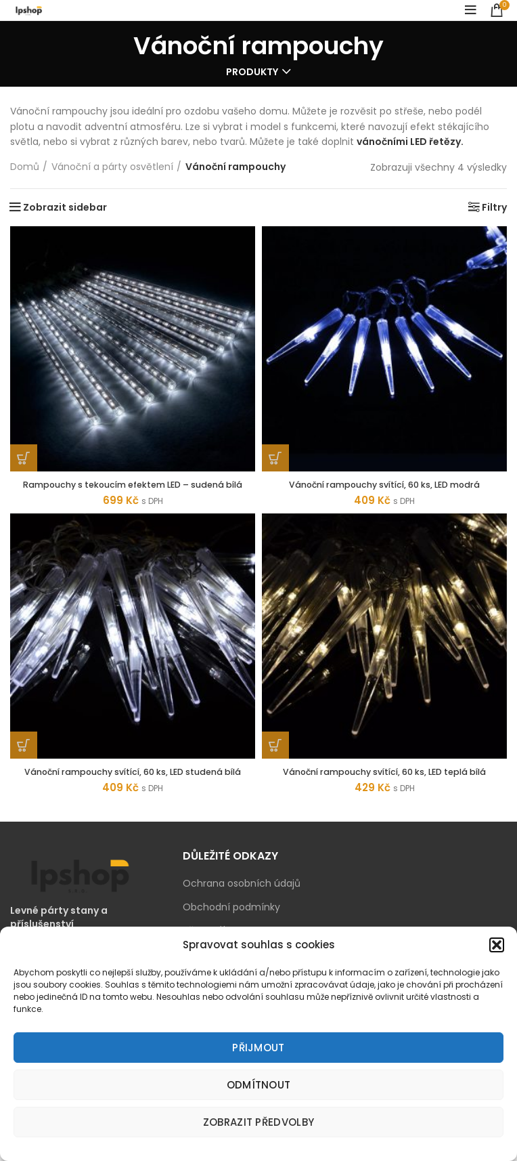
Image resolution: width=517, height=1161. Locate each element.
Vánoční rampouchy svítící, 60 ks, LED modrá (384, 484)
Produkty (252, 72)
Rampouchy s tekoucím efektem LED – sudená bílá (132, 490)
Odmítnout (259, 1085)
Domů (24, 167)
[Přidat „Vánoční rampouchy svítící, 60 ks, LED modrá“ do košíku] (275, 457)
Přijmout (258, 1047)
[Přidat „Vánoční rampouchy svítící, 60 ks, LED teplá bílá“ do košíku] (275, 757)
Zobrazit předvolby (258, 1122)
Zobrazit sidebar (65, 207)
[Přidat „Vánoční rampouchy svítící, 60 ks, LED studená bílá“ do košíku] (23, 757)
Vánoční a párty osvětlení (112, 167)
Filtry (494, 207)
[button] (496, 945)
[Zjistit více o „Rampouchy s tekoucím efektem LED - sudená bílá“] (23, 457)
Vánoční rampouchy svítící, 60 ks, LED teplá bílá (384, 783)
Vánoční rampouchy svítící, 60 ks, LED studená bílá (133, 790)
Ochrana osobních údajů (241, 908)
